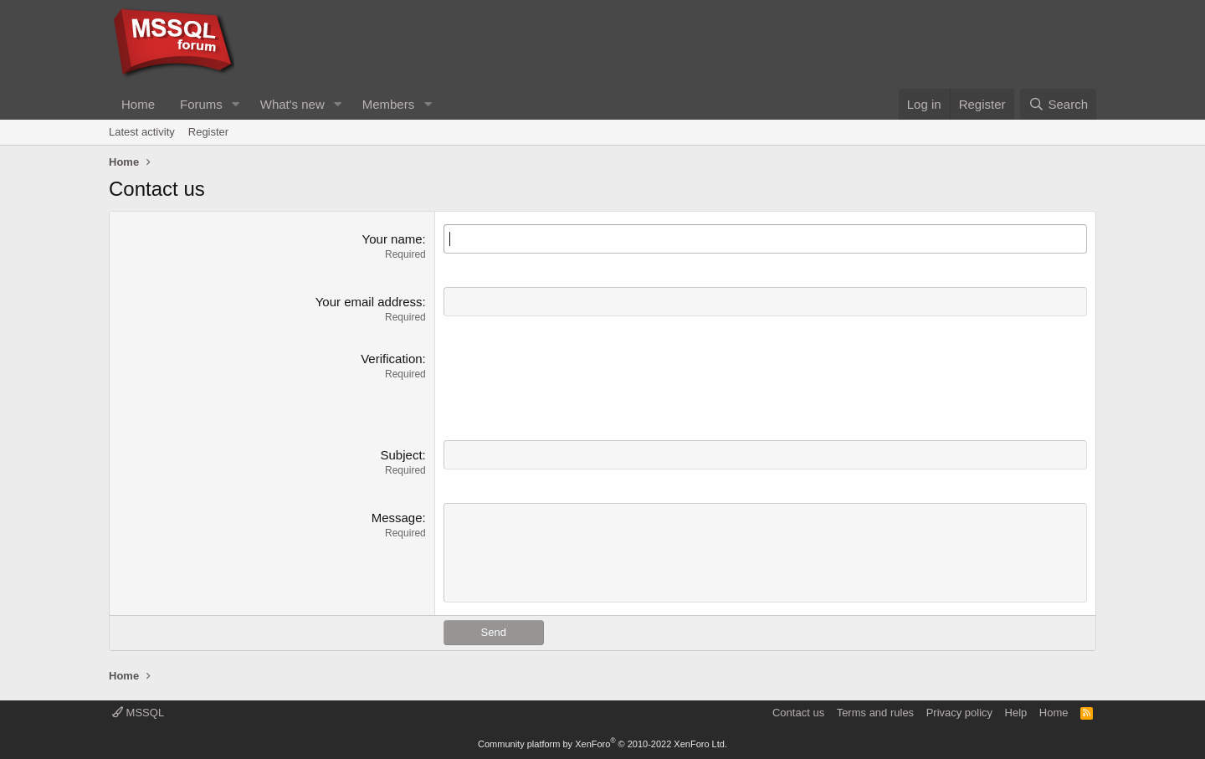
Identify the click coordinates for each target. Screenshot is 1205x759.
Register (208, 132)
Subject (402, 455)
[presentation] (571, 382)
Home (138, 104)
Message (397, 517)
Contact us (798, 712)
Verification (391, 358)
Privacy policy (959, 712)
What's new (292, 104)
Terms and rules (875, 712)
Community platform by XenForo (602, 744)
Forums (201, 104)
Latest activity (142, 132)
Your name (392, 239)
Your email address (369, 302)
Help (1016, 712)
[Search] (1058, 104)
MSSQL (138, 712)
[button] (236, 104)
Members (388, 104)
